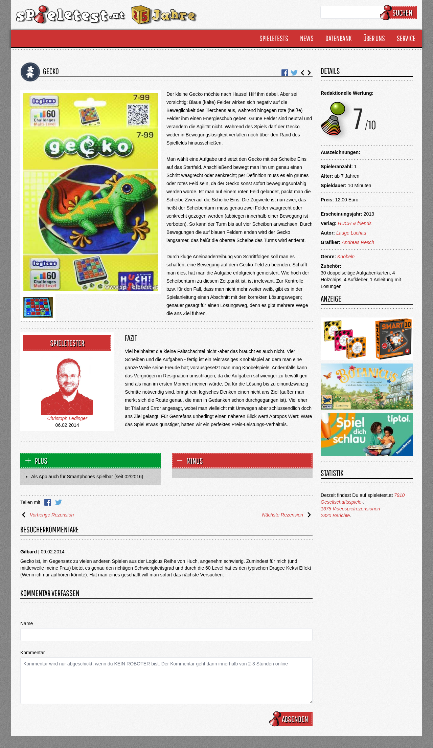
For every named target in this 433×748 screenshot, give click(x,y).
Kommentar (32, 652)
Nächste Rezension (287, 514)
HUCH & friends (355, 223)
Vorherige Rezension (47, 514)
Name (26, 623)
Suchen (399, 12)
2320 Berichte (335, 515)
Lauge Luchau (351, 233)
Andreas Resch (358, 242)
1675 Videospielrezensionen (350, 508)
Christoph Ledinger (67, 418)
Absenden (292, 719)
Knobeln (346, 256)
